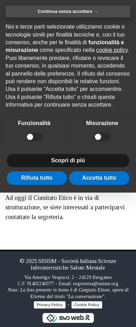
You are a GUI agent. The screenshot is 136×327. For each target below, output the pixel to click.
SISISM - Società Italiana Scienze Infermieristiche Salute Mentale (73, 264)
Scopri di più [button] (68, 160)
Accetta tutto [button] (99, 178)
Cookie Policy (86, 305)
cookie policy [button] (112, 50)
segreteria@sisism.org (96, 283)
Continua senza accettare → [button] (68, 11)
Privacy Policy (50, 305)
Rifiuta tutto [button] (37, 178)
